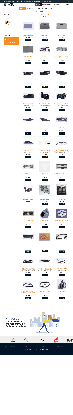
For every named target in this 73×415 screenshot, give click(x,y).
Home (31, 11)
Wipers (6, 24)
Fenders (6, 21)
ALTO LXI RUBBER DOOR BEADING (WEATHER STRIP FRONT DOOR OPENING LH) (61, 251)
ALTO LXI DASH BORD (45, 57)
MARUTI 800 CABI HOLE (28, 57)
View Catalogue (47, 4)
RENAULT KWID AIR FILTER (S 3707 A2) (45, 250)
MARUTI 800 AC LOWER (45, 226)
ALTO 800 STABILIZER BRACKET (44, 106)
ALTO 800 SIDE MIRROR (62, 299)
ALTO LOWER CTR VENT (28, 154)
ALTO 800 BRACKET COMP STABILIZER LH (61, 106)
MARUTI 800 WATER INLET (45, 202)
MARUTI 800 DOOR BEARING (62, 275)
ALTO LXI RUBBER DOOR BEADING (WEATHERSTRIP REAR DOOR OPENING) (45, 276)
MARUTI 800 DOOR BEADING (45, 299)
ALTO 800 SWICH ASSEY (61, 202)
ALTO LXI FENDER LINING (28, 82)
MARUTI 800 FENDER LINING (45, 82)
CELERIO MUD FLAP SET (45, 178)
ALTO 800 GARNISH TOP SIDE (28, 130)
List (45, 16)
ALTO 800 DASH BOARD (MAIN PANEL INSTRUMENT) (61, 58)
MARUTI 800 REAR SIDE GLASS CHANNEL (61, 178)
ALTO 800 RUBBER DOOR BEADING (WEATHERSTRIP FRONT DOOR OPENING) (61, 155)
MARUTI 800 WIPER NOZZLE (28, 202)
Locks (6, 23)
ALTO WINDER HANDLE (28, 178)
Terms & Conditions (36, 357)
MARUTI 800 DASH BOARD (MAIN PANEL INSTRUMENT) (62, 131)
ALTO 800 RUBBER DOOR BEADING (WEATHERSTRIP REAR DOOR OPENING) (28, 276)
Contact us (30, 357)
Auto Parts (35, 11)
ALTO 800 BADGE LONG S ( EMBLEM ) (61, 226)
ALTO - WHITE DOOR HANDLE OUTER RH (28, 250)
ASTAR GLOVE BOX (45, 33)
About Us (26, 357)
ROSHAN (45, 361)
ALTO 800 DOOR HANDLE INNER (44, 154)
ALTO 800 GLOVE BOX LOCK (28, 33)
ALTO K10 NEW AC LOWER (28, 226)
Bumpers (6, 22)
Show (65, 310)
